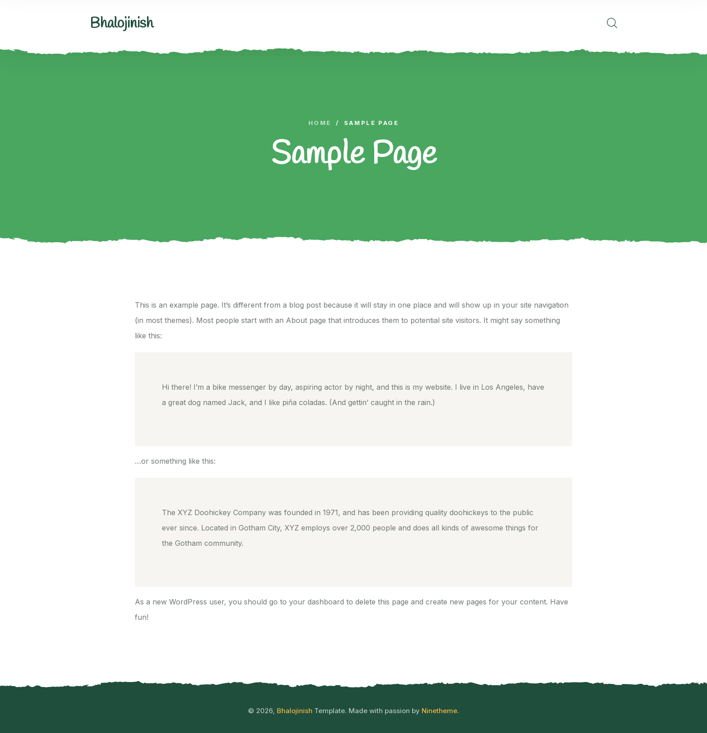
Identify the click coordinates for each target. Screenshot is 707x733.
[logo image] (121, 24)
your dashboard (316, 601)
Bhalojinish (294, 710)
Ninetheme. (440, 710)
